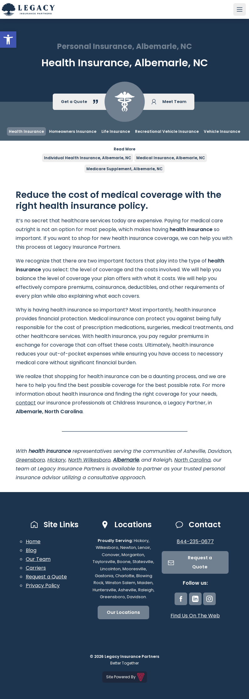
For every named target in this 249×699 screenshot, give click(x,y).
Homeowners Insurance (72, 131)
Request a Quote (46, 576)
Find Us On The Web (195, 615)
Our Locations (123, 612)
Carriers (36, 568)
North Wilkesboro (89, 459)
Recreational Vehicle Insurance (167, 131)
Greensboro (30, 459)
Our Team (38, 559)
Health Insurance (26, 131)
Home (33, 541)
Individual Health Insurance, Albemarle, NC (87, 157)
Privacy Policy (43, 585)
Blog (31, 550)
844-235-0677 (195, 541)
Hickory (56, 459)
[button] (8, 39)
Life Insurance (115, 131)
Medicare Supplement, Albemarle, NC (124, 168)
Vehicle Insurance (222, 131)
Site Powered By (125, 677)
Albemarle (126, 459)
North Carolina (192, 459)
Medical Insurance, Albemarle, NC (170, 157)
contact (26, 402)
